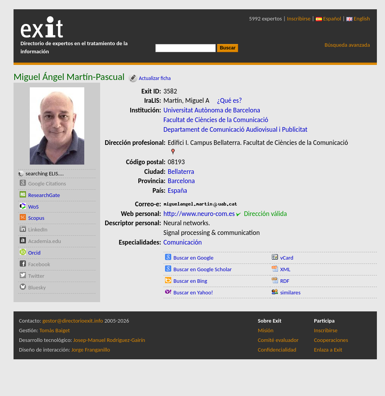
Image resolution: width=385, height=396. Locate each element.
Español (328, 18)
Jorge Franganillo (91, 349)
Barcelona (181, 181)
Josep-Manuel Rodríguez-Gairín (109, 340)
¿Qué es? (229, 100)
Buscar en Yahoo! (193, 292)
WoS (33, 206)
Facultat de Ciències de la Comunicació (216, 120)
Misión (265, 330)
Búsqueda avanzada (347, 44)
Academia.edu (44, 241)
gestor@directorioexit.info (73, 320)
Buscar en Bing (190, 280)
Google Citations (47, 183)
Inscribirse (299, 18)
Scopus (36, 217)
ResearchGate (44, 195)
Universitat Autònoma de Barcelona (212, 110)
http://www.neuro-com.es (199, 213)
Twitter (36, 275)
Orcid (34, 252)
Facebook (39, 264)
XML (285, 269)
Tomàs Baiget (54, 330)
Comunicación (183, 242)
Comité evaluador (278, 340)
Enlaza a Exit (328, 349)
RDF (285, 280)
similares (290, 292)
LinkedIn (38, 229)
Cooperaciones (331, 340)
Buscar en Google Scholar (203, 269)
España (177, 190)
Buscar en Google (194, 257)
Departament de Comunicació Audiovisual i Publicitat (236, 129)
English (358, 18)
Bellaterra (181, 171)
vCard (286, 257)
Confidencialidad (277, 349)
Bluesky (37, 287)
